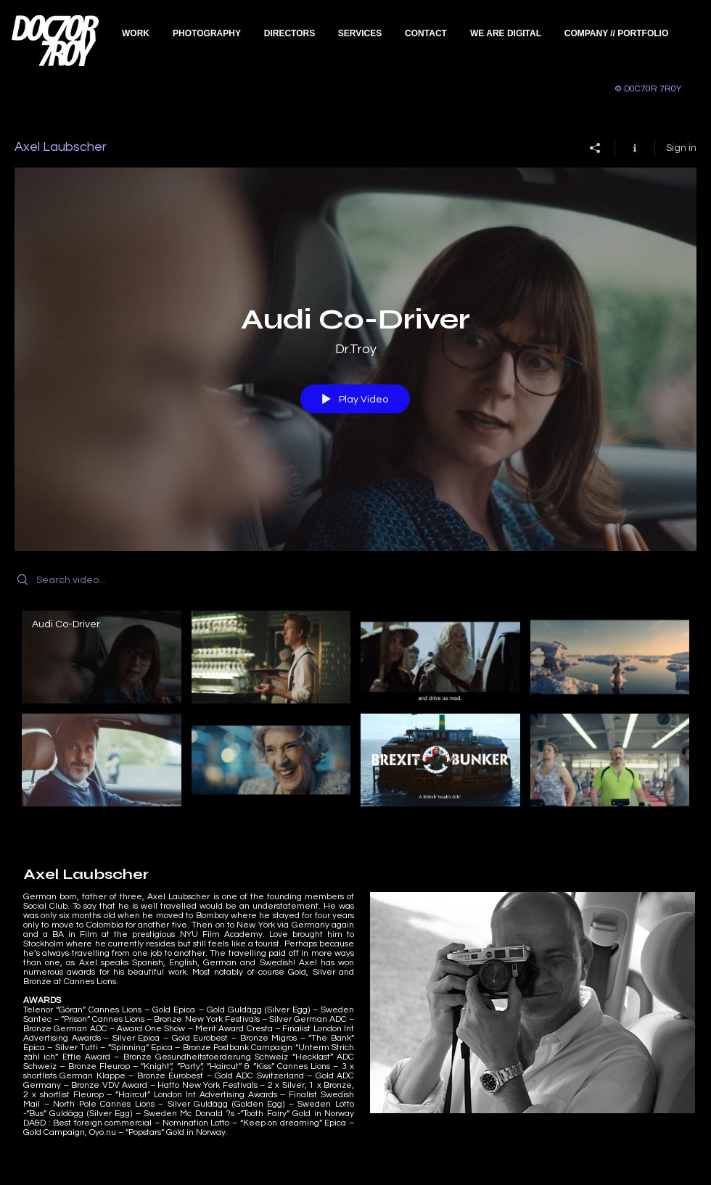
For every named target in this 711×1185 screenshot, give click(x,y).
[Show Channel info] (635, 147)
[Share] (595, 147)
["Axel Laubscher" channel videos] (355, 712)
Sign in (681, 147)
